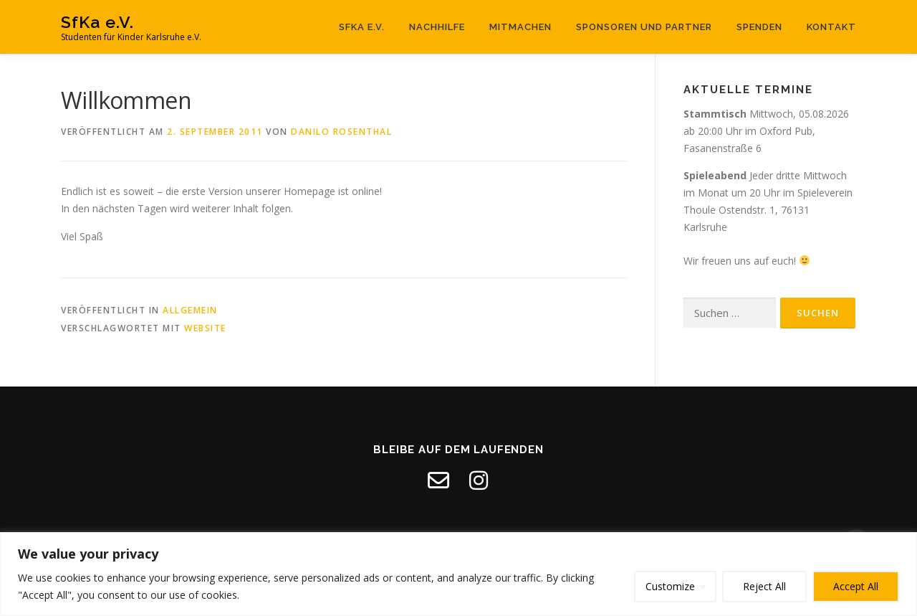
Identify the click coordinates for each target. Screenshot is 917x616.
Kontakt (831, 27)
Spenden (759, 27)
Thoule (699, 210)
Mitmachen (520, 27)
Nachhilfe (437, 27)
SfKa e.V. (97, 22)
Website (205, 328)
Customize (670, 586)
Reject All (764, 586)
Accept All (855, 586)
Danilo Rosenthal (341, 131)
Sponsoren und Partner (644, 27)
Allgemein (190, 310)
